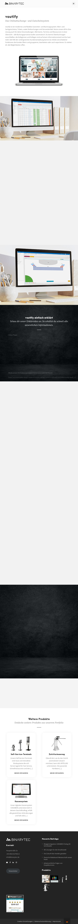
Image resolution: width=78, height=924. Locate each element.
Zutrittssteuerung (57, 754)
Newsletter (13, 871)
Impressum (57, 921)
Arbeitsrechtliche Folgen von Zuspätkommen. (53, 864)
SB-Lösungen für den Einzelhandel (55, 850)
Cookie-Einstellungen (25, 921)
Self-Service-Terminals (21, 754)
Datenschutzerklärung (43, 921)
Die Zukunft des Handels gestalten (55, 854)
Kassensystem (21, 801)
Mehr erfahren (21, 773)
